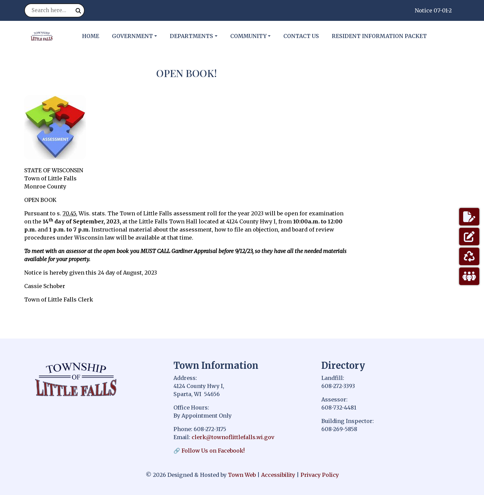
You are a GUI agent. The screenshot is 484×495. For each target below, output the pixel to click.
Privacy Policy (319, 474)
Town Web (242, 474)
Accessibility (278, 474)
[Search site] (54, 10)
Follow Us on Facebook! (213, 450)
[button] (138, 36)
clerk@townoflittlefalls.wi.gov (233, 437)
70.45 (69, 213)
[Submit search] (78, 11)
